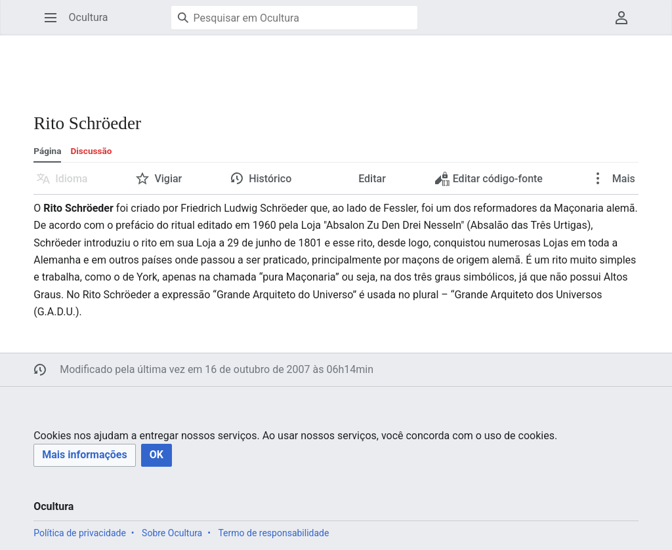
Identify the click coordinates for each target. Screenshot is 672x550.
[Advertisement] (272, 65)
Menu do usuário (626, 24)
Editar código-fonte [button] (490, 181)
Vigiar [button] (168, 178)
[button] (84, 455)
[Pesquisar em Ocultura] (294, 17)
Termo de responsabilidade (273, 533)
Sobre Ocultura (172, 533)
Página (47, 151)
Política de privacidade (79, 533)
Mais (622, 178)
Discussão (91, 151)
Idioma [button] (71, 178)
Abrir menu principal (55, 24)
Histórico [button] (270, 178)
